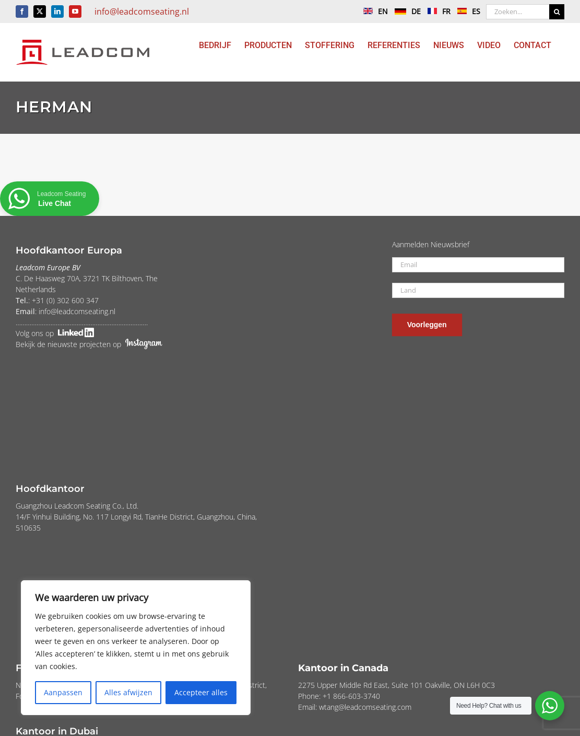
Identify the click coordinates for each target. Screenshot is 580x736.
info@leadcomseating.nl (141, 11)
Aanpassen (63, 692)
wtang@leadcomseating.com (365, 707)
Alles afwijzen (128, 692)
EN (373, 11)
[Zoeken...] (517, 11)
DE (405, 11)
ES (466, 11)
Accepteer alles (201, 692)
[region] (136, 647)
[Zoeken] (556, 11)
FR (436, 11)
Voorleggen (427, 324)
